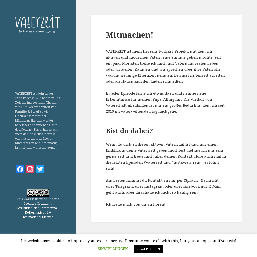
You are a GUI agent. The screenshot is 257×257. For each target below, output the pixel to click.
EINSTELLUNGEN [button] (113, 248)
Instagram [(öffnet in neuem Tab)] (154, 186)
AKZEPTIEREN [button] (148, 248)
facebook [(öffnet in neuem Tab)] (191, 186)
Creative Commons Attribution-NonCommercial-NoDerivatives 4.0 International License (38, 210)
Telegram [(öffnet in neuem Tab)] (124, 186)
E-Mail (215, 186)
